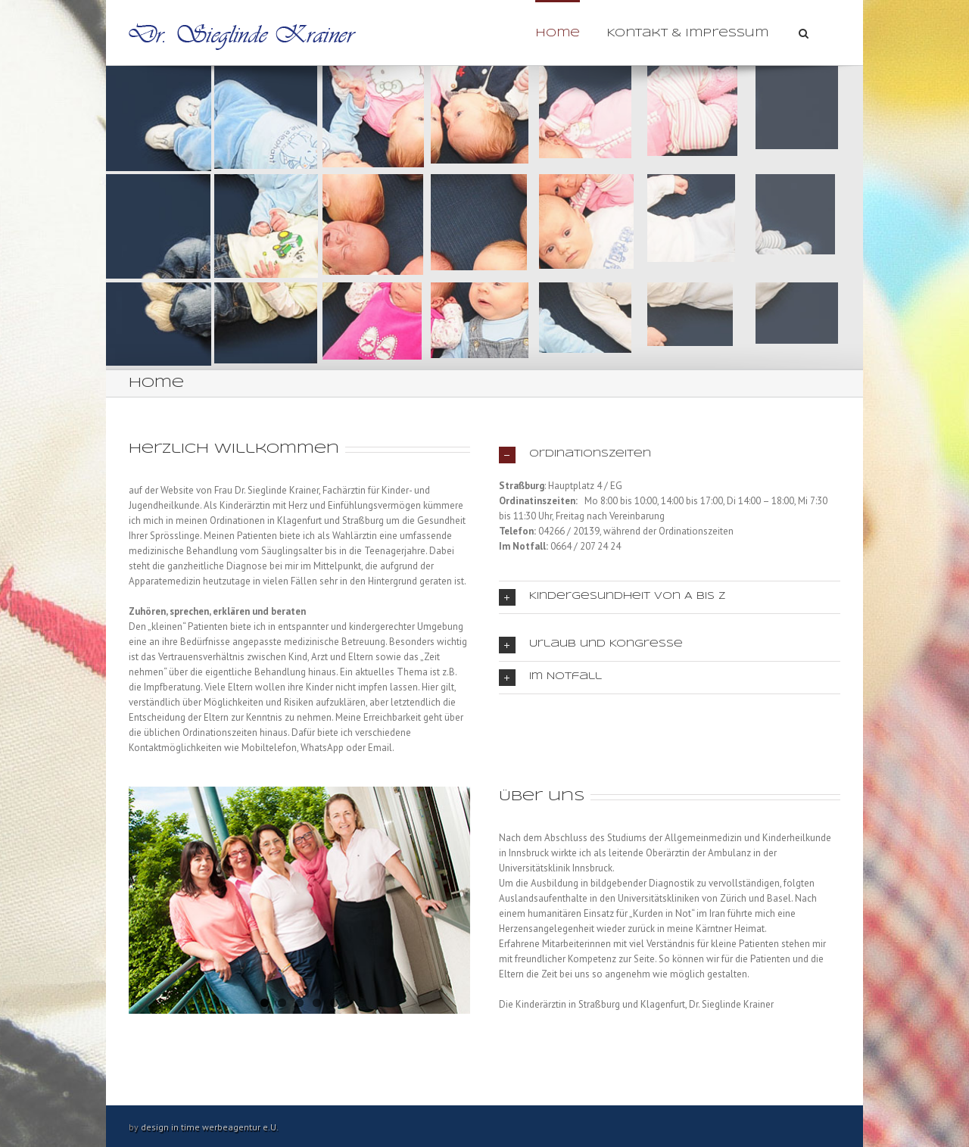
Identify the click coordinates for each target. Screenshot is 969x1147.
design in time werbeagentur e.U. (210, 1127)
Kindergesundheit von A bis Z (612, 597)
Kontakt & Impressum (687, 33)
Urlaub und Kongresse (591, 645)
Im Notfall (550, 677)
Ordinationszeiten (575, 455)
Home (557, 33)
